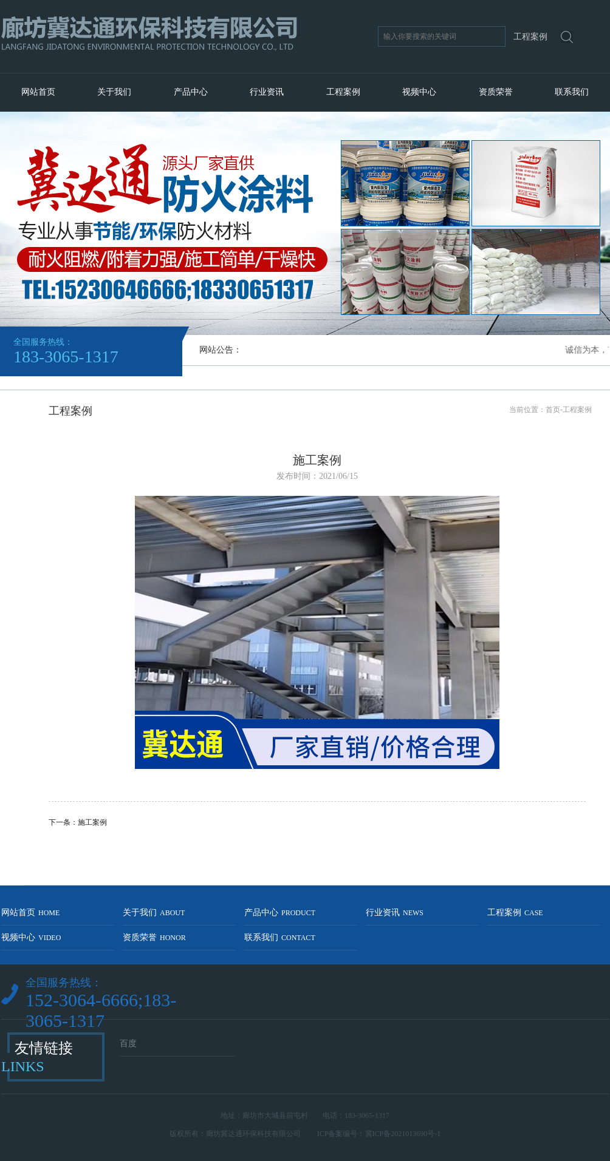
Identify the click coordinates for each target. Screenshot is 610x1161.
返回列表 (317, 842)
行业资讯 (267, 91)
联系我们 (572, 91)
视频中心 (419, 91)
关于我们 (114, 91)
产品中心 (191, 91)
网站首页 (38, 91)
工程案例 (343, 91)
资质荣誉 (496, 91)
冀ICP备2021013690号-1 (403, 1133)
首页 (553, 409)
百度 (128, 1043)
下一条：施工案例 (78, 822)
